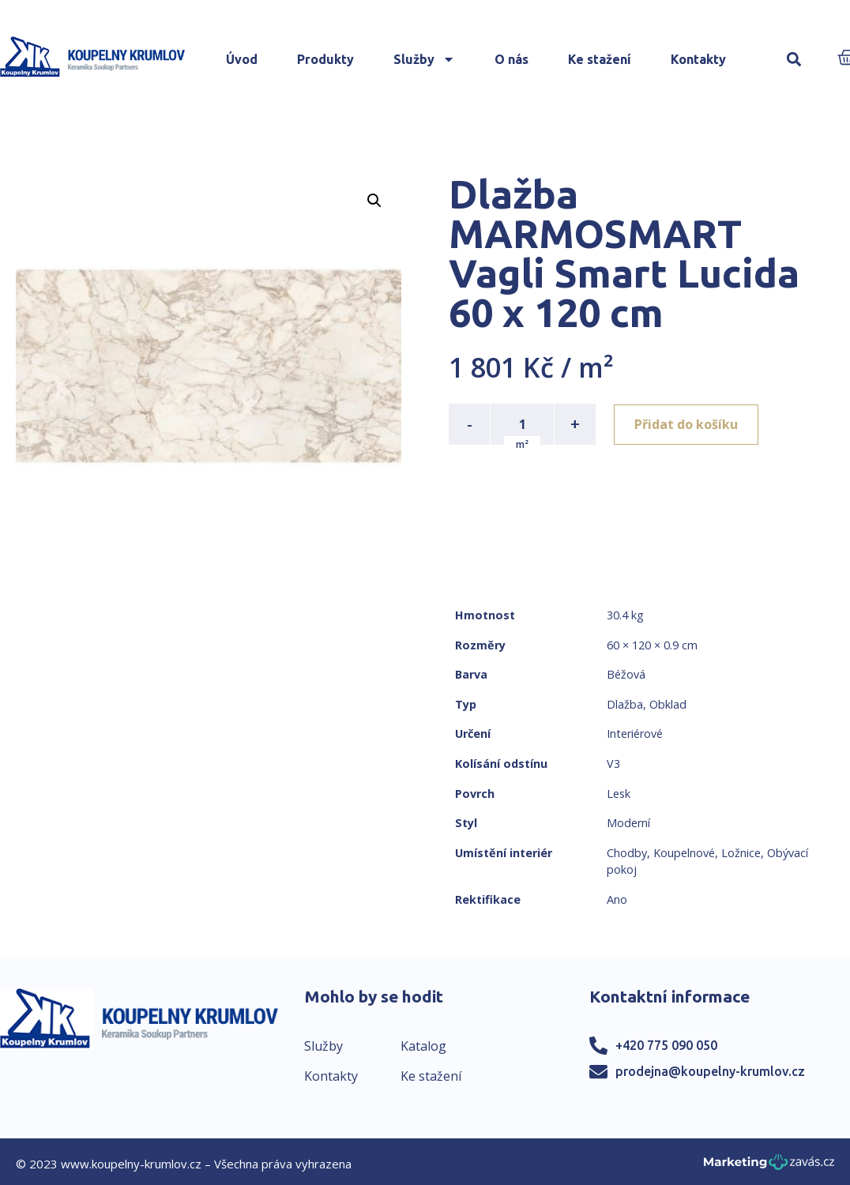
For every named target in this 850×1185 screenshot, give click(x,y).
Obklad (667, 704)
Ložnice (741, 852)
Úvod (242, 59)
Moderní (628, 822)
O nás (511, 59)
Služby (424, 59)
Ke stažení (599, 59)
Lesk (618, 793)
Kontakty (698, 59)
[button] (794, 60)
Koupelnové (684, 852)
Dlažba (625, 704)
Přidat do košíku (687, 424)
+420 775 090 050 (666, 1045)
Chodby (627, 852)
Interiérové (635, 733)
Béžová (626, 674)
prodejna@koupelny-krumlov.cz (710, 1071)
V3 (613, 763)
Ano (617, 899)
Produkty (325, 59)
